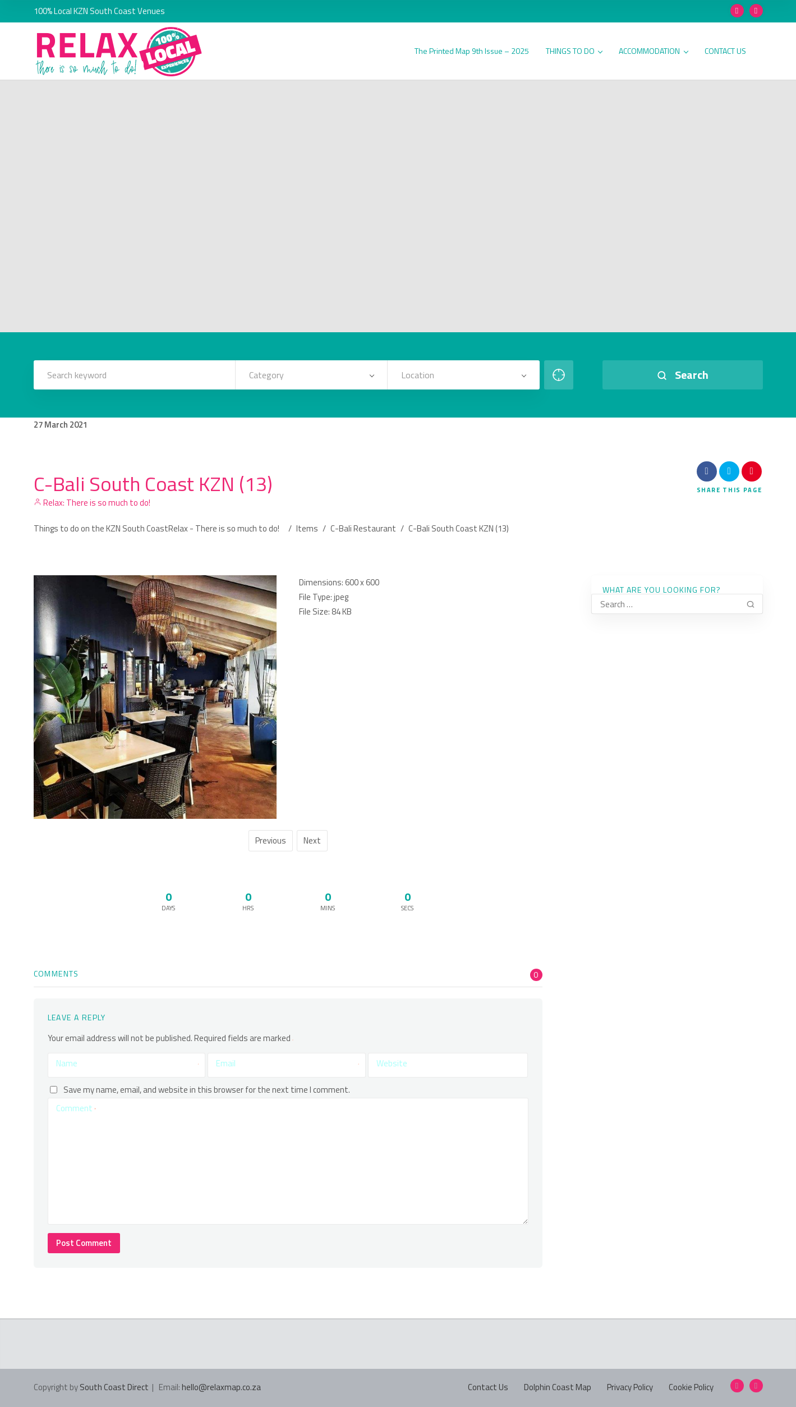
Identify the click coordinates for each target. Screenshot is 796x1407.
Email (288, 1063)
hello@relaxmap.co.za (221, 1387)
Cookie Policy (691, 1387)
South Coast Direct (114, 1387)
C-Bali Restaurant (363, 528)
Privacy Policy (630, 1387)
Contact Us (488, 1387)
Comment (76, 1108)
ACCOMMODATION (653, 51)
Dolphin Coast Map (557, 1387)
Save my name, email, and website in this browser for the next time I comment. (206, 1089)
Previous (270, 840)
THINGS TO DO (574, 51)
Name (128, 1063)
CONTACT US (725, 51)
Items (307, 528)
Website (391, 1063)
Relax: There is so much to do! (92, 502)
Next (312, 840)
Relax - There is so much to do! (223, 528)
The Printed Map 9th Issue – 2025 (472, 51)
